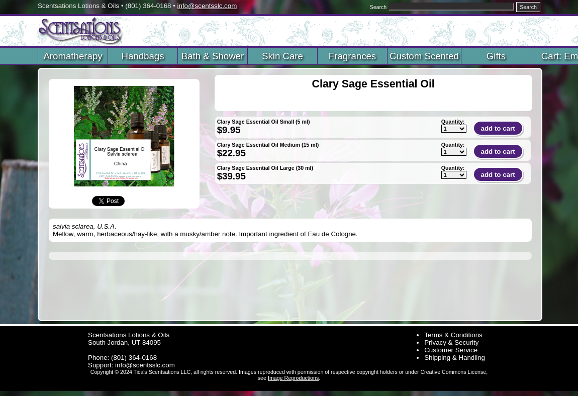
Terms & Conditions (453, 335)
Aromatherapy (72, 56)
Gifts (496, 56)
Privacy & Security (451, 342)
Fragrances (352, 56)
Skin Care (282, 56)
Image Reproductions (293, 378)
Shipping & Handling (454, 357)
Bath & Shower (212, 56)
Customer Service (450, 350)
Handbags (142, 56)
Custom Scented (424, 56)
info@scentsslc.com (207, 6)
